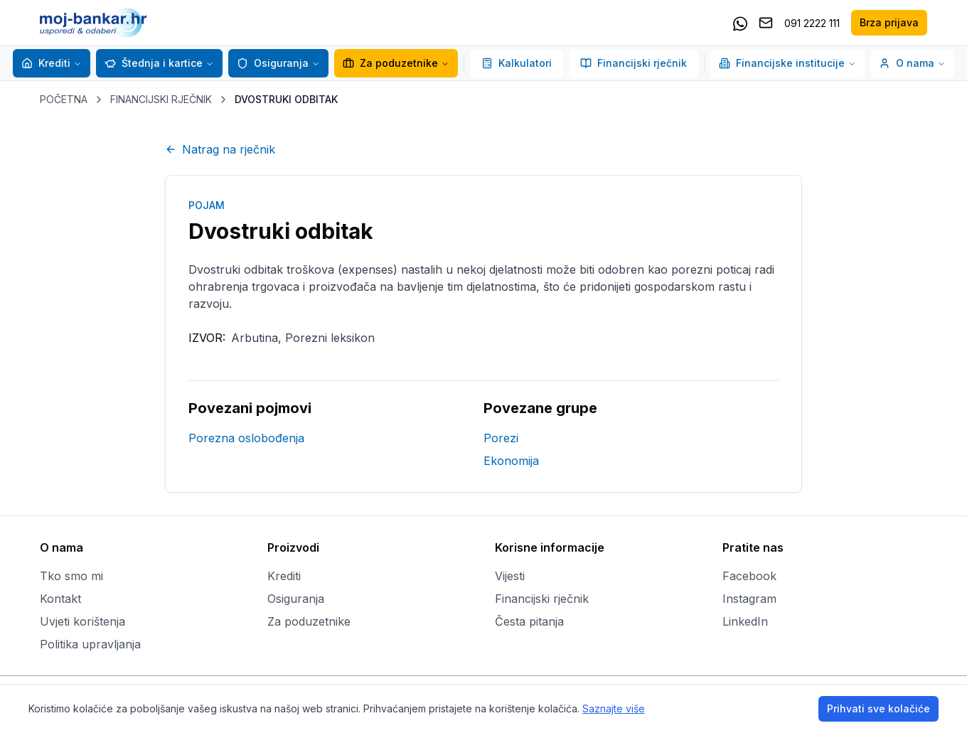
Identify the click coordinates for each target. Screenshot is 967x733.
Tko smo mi (71, 576)
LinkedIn (745, 621)
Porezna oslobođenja (246, 438)
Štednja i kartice (154, 63)
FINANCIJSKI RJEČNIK (161, 99)
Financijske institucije (787, 63)
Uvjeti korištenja (82, 621)
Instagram (749, 599)
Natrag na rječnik (220, 149)
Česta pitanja (529, 621)
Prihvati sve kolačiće (878, 708)
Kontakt (60, 599)
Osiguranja (273, 63)
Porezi (501, 438)
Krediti (45, 63)
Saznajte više (613, 708)
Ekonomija (511, 461)
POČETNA (63, 99)
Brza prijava (889, 22)
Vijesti (510, 576)
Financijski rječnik (633, 63)
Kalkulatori (516, 63)
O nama (912, 63)
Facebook (749, 576)
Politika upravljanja (90, 644)
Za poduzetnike (390, 63)
